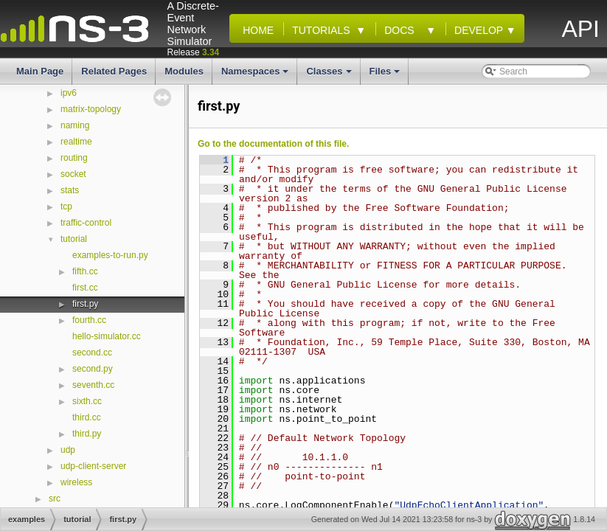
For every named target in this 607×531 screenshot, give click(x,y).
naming (74, 125)
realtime (76, 141)
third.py (86, 433)
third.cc (86, 417)
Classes (329, 75)
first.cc (85, 287)
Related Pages (114, 71)
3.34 (210, 52)
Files (386, 75)
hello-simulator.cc (106, 336)
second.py (92, 369)
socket (73, 174)
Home (255, 30)
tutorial (73, 239)
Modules (184, 71)
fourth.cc (89, 320)
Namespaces (256, 75)
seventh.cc (93, 385)
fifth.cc (85, 271)
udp (67, 450)
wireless (76, 482)
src (54, 498)
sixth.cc (87, 401)
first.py (85, 304)
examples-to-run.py (110, 255)
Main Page (39, 71)
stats (69, 190)
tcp (66, 206)
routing (74, 158)
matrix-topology (90, 109)
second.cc (92, 352)
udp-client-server (93, 466)
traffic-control (85, 223)
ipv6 (68, 93)
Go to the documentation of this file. (273, 144)
